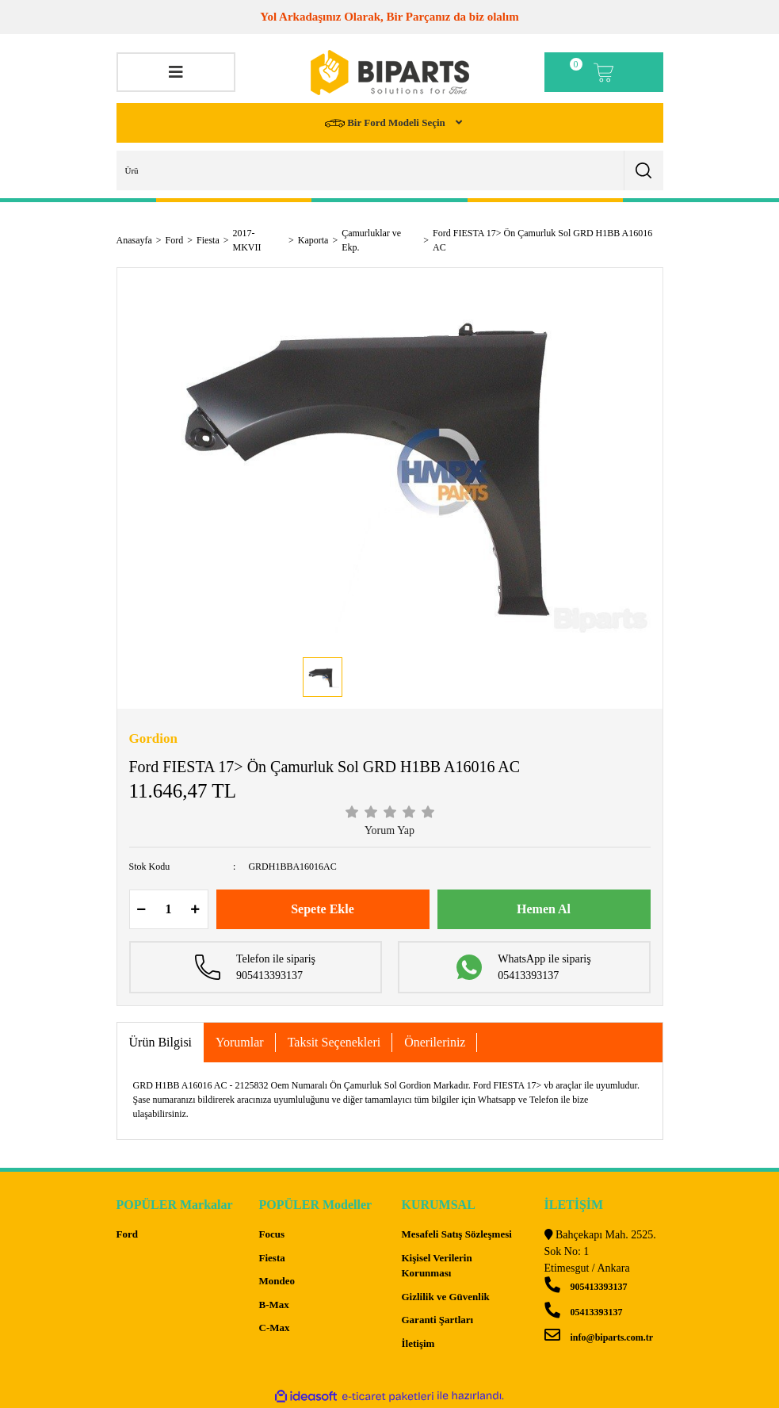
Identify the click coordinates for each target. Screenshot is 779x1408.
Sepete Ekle (322, 909)
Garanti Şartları (438, 1320)
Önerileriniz (434, 1042)
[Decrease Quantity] (142, 909)
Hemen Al (544, 909)
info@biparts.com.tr (598, 1337)
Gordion (153, 738)
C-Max (274, 1327)
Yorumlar (240, 1042)
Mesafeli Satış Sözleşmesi (457, 1234)
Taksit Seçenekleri (334, 1042)
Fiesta (272, 1258)
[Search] (389, 170)
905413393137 (586, 1286)
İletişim (418, 1343)
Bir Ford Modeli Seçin (386, 123)
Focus (272, 1234)
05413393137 (583, 1312)
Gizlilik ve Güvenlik (446, 1297)
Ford (127, 1234)
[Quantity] (169, 909)
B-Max (274, 1304)
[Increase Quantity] (196, 909)
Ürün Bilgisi (161, 1042)
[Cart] (603, 72)
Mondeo (277, 1281)
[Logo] (390, 72)
